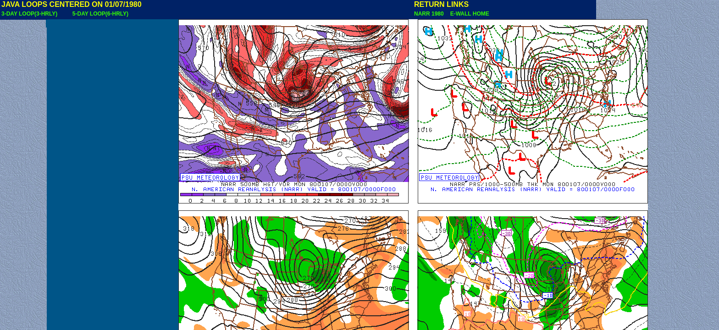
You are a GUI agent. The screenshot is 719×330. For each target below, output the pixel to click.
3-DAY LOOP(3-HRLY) (29, 14)
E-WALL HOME (468, 14)
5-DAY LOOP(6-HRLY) (100, 14)
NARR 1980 (429, 14)
